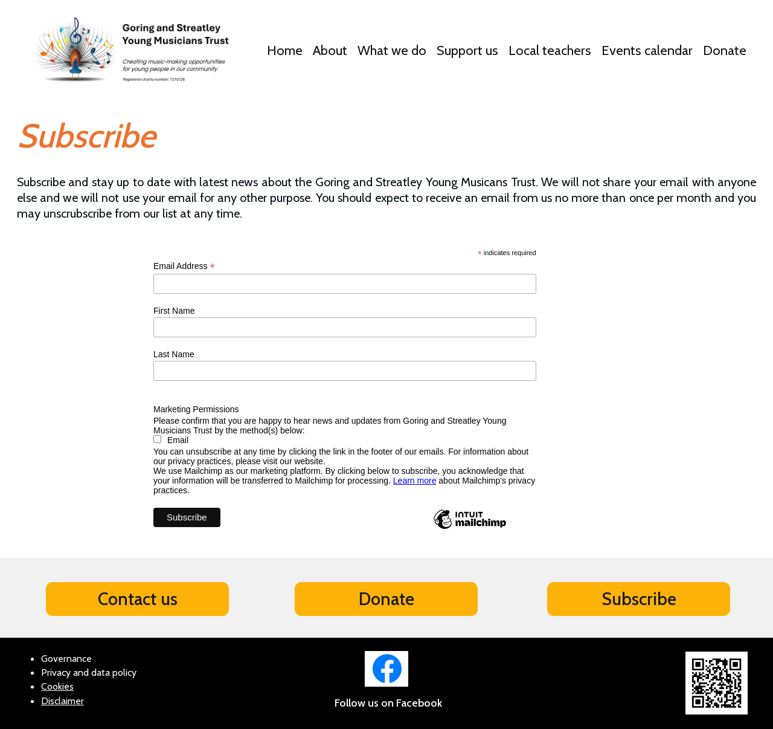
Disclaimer (62, 701)
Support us (467, 50)
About (330, 50)
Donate (724, 50)
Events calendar (647, 50)
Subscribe (638, 598)
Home (285, 50)
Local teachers (549, 50)
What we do (392, 50)
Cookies (57, 686)
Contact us (138, 598)
